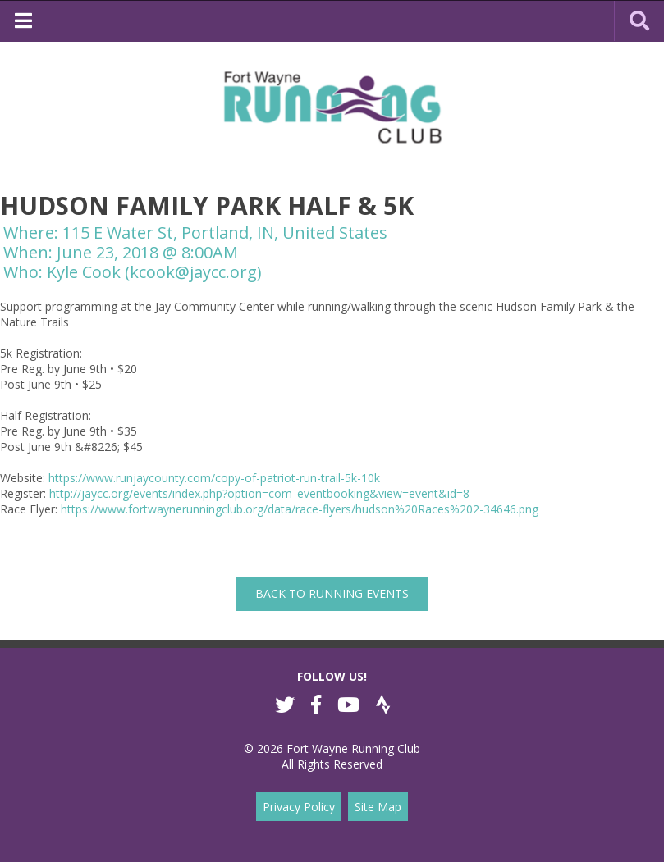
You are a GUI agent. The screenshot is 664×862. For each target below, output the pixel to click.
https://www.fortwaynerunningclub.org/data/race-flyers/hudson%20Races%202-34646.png (299, 509)
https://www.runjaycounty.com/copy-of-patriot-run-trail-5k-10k (214, 478)
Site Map (378, 806)
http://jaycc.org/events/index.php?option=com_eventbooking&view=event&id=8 (259, 493)
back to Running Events (332, 593)
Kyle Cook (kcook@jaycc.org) (154, 272)
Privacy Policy (299, 806)
